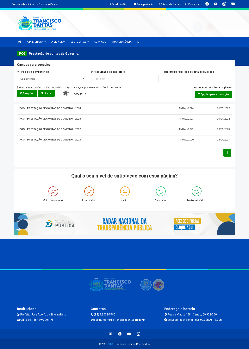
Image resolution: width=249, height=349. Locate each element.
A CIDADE (58, 41)
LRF (140, 41)
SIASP (111, 344)
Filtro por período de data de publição (189, 71)
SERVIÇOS (100, 41)
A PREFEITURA (36, 41)
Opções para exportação (213, 94)
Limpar (46, 93)
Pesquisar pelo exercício (108, 71)
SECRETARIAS (80, 41)
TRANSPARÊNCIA (122, 41)
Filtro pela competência (33, 71)
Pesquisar (27, 93)
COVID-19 (80, 93)
